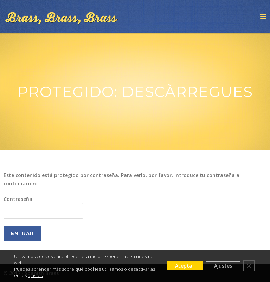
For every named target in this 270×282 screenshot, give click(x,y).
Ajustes (223, 265)
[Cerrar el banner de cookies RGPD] (249, 265)
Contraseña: (43, 207)
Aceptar (184, 265)
